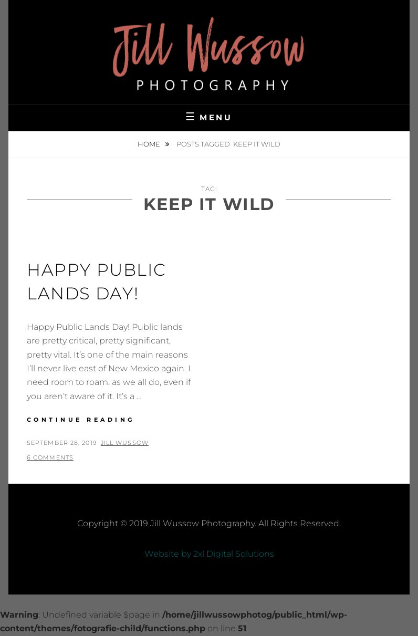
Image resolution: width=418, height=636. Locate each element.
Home (150, 144)
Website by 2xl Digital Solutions (209, 554)
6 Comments (50, 457)
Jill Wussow (125, 442)
